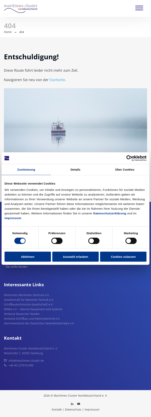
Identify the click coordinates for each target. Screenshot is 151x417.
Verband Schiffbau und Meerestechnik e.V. (32, 318)
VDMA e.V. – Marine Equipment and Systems (33, 309)
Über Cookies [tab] (124, 169)
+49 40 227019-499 (21, 365)
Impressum (13, 217)
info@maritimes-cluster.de (26, 360)
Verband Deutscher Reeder (22, 314)
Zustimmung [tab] (26, 169)
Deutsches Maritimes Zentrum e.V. (27, 295)
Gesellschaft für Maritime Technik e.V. (29, 300)
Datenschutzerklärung (109, 213)
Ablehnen (27, 256)
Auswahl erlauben (75, 256)
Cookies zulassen (123, 256)
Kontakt (57, 409)
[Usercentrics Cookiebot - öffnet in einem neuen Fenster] (129, 158)
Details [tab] (75, 169)
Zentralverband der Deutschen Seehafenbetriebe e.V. (39, 323)
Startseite (57, 79)
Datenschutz (73, 409)
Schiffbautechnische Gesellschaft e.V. (28, 304)
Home (8, 32)
